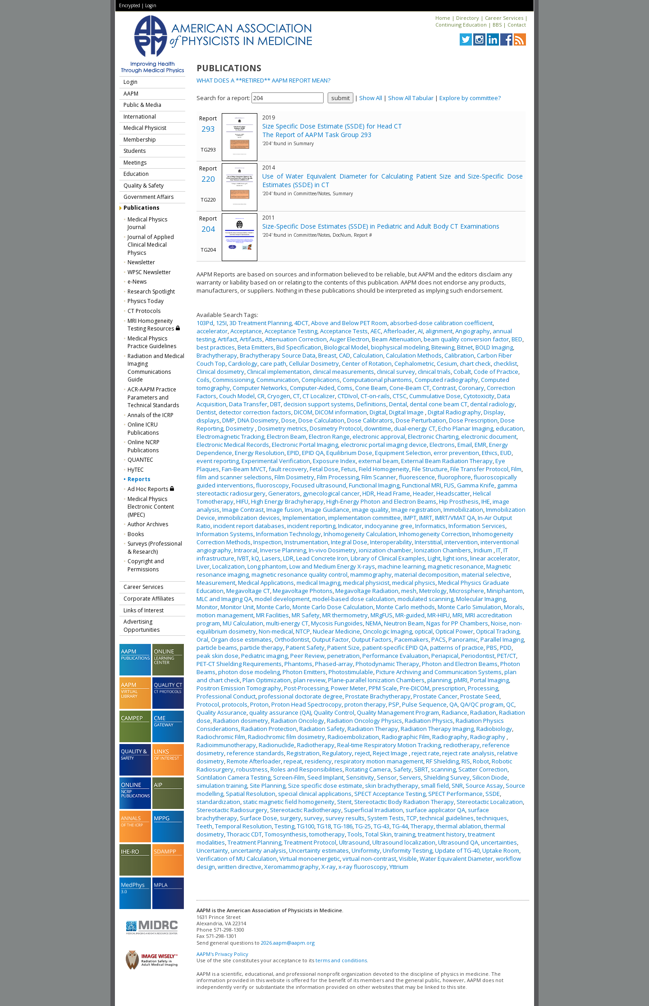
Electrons (442, 445)
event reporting (218, 461)
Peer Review (307, 656)
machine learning (401, 566)
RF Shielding (442, 761)
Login (150, 5)
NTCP (303, 631)
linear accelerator (494, 558)
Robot (481, 761)
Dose (288, 420)
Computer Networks (260, 388)
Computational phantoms (377, 380)
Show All (370, 98)
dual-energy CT (414, 428)
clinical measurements (343, 371)
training (404, 834)
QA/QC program (481, 704)
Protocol (208, 704)
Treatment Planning (254, 842)
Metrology (433, 591)
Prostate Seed (479, 696)
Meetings (134, 162)
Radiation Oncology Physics (364, 721)
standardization (218, 802)
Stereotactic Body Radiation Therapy (404, 802)
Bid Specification (298, 347)
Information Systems (225, 534)
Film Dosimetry (294, 477)
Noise (499, 623)
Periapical (444, 656)
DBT (275, 404)
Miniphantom (505, 591)
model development (282, 599)
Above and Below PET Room (349, 323)
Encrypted (129, 5)
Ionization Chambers (442, 550)
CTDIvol (348, 396)
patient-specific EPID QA (394, 647)
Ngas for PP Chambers (457, 623)
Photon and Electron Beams (460, 664)
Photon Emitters (304, 672)
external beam (378, 461)
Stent (344, 802)
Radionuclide (276, 745)
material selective (486, 574)
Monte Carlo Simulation (469, 607)
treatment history (441, 834)
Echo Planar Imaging (465, 428)
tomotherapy (327, 834)
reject (362, 753)
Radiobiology (494, 729)
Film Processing (338, 477)
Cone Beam (371, 388)
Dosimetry (240, 428)
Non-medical (276, 631)
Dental (398, 404)
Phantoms (298, 664)
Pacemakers (411, 639)
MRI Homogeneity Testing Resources (154, 325)
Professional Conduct (226, 696)
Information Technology (288, 534)
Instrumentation (306, 542)
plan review (309, 680)
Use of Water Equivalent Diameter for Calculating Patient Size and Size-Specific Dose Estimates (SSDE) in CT (392, 180)
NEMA (373, 623)
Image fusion (284, 509)
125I (221, 323)
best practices (216, 347)
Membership (139, 139)
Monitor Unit (237, 607)
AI (420, 331)
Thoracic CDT (244, 834)
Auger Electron (349, 339)
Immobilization (463, 509)
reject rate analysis (468, 753)
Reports (139, 479)
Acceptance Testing (291, 331)
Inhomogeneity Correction (434, 534)
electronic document (488, 436)
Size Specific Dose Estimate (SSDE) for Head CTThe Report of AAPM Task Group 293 (332, 130)
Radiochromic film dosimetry (286, 737)
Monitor (207, 607)
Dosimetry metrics (282, 428)
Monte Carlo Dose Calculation (333, 607)
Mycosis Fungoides (337, 623)
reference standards (255, 753)
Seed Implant (325, 777)
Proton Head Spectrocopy (306, 704)
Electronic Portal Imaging (305, 445)
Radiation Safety (322, 729)
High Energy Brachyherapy (287, 501)
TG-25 (363, 826)
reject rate (425, 753)
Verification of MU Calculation (237, 858)
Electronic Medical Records (233, 445)
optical (424, 631)
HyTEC (136, 469)
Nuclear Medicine (336, 631)
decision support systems (318, 404)
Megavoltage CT (248, 591)
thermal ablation (458, 826)
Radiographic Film (406, 737)
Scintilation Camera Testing (233, 777)
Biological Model (346, 347)
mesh (408, 591)
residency (318, 761)
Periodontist (477, 656)
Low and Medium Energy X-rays (332, 566)
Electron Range (329, 436)
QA (453, 704)
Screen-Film (289, 777)
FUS (449, 485)
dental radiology (492, 404)
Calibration (459, 355)
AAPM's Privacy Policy (222, 954)
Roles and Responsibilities (306, 769)
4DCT (301, 323)
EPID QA (313, 453)
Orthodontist (291, 639)
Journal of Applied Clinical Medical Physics (151, 245)
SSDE (492, 794)
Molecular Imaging (481, 599)
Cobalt (462, 371)
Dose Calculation (321, 420)
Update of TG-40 (457, 850)
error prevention (456, 453)
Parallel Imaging (502, 639)
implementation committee (364, 518)
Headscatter (453, 493)
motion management (225, 615)
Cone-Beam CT (409, 388)
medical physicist (366, 583)
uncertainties (499, 842)
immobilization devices (249, 518)
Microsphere (466, 591)
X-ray (328, 867)
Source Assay (484, 785)
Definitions (371, 404)
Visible (408, 858)
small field (435, 785)
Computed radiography (446, 380)
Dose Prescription (473, 420)
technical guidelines (447, 818)
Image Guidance (327, 509)
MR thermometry (345, 615)
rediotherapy (461, 745)
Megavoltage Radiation (366, 591)
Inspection (267, 542)
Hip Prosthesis (459, 501)
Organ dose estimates (241, 639)
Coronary (471, 388)
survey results (345, 818)
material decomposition (426, 574)
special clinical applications (315, 794)
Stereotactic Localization (490, 802)
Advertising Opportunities (141, 626)
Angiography (472, 331)
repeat (292, 761)
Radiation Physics (429, 721)
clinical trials (434, 371)
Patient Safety (305, 647)
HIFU (242, 501)
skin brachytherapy (391, 785)
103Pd (205, 323)
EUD (506, 453)
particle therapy (261, 647)
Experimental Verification (276, 461)
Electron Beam (286, 436)
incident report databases (248, 526)
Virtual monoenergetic (309, 858)
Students (134, 151)
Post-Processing (306, 688)
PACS (438, 639)
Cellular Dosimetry (314, 363)
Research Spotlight (151, 291)
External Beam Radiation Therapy (447, 461)
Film (516, 469)
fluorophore (454, 477)
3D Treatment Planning (260, 323)
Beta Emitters (256, 347)
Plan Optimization (266, 680)
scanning (443, 769)
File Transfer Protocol (479, 469)
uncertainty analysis (258, 850)
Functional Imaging (374, 485)
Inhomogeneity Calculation (360, 534)
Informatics (430, 526)
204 (208, 229)
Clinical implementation (278, 371)
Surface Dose (258, 818)
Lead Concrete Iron (322, 558)
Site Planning (267, 785)
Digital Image (407, 412)
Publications (141, 207)
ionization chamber (385, 550)
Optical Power (454, 631)
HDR (368, 493)
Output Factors (372, 639)
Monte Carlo (273, 607)
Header (423, 493)
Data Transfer (248, 404)
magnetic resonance (456, 566)
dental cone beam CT (438, 404)
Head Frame (393, 493)
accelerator (212, 331)
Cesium (447, 363)
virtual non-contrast (369, 858)
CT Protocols (144, 311)
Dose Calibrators (370, 420)
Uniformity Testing (407, 850)
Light (434, 558)
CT (296, 396)
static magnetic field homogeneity (288, 802)
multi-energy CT (287, 623)
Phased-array (334, 664)
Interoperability (391, 542)
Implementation (304, 518)
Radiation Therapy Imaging (437, 729)
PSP (393, 704)
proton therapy (365, 704)
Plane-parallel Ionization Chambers (376, 680)
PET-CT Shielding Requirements (239, 664)
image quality (370, 509)
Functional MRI (421, 485)
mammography (371, 574)
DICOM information (341, 412)
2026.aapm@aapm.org (288, 942)
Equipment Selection (403, 453)
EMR (480, 445)
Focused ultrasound (319, 485)
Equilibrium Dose (349, 453)
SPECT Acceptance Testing (389, 794)
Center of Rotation (367, 363)
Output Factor (330, 639)
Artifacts (251, 339)
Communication (277, 380)
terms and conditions (341, 960)
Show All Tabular (411, 98)
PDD (506, 647)
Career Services (504, 17)
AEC (375, 331)
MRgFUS (381, 615)
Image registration (416, 509)
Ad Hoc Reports (151, 489)
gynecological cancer (331, 493)
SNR (457, 785)
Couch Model (237, 396)
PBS (491, 647)
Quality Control (334, 712)
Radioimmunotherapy (226, 745)
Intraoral (245, 550)
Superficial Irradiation (373, 810)
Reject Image (391, 753)
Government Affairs (148, 197)
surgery (290, 818)
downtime (377, 428)
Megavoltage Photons (303, 591)
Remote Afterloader (254, 761)
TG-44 (400, 826)
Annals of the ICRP (151, 415)
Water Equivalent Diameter (456, 858)
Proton (259, 704)
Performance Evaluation (395, 656)
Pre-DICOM (415, 688)
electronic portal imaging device (384, 445)
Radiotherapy (315, 745)
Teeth (204, 826)
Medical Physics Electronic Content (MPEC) (151, 507)
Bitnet (465, 347)
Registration (303, 753)
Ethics (490, 453)
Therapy (422, 826)
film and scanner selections (234, 477)
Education (136, 174)
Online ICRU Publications (143, 428)
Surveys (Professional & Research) (155, 548)
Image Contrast (243, 509)
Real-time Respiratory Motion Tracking (389, 745)
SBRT (421, 769)
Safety (402, 769)
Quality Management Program (398, 712)
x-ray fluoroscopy (362, 867)
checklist (505, 363)
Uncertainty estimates (319, 850)
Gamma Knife (475, 485)
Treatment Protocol (310, 842)
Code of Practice (496, 371)
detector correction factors (255, 412)
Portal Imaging (489, 680)
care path (273, 363)
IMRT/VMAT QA (455, 518)
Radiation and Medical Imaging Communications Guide (156, 368)
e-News (137, 281)
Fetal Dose (324, 469)
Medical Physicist (144, 128)
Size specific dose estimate (325, 785)
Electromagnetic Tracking (230, 436)
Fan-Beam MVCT (244, 469)
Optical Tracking (497, 631)
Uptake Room (500, 850)
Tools (354, 834)
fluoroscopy (272, 485)
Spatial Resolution (250, 794)
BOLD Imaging (494, 347)
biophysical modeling (400, 347)
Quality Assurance (222, 712)
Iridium (484, 550)
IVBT (243, 558)
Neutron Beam (404, 623)
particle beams (217, 647)
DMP (228, 420)
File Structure (430, 469)
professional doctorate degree (300, 696)
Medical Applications (266, 583)
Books (136, 534)
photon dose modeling (249, 672)
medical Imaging (318, 583)
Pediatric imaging (264, 656)
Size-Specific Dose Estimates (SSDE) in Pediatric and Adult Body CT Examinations (380, 226)
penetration (343, 656)
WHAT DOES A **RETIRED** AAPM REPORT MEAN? (263, 80)
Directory (467, 17)
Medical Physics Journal (147, 223)
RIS (466, 761)
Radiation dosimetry (240, 721)
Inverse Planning (283, 550)
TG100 (305, 826)
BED (517, 339)
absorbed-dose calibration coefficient (441, 323)
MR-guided (410, 615)
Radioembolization (353, 737)
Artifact (227, 339)
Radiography (449, 737)
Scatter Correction (482, 769)
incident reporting (311, 526)
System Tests (385, 818)
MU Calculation (243, 623)
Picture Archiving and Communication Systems (439, 672)
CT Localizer (318, 396)
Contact (516, 24)
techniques (491, 818)
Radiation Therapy (372, 729)
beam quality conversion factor (466, 339)
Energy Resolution (259, 453)
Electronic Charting (433, 436)
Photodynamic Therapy (387, 664)
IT (498, 550)
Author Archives (148, 524)
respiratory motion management (378, 761)
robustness (252, 769)
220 (208, 179)
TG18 (324, 826)
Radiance (454, 712)
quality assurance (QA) (280, 712)
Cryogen (278, 396)
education (509, 428)
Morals (513, 607)
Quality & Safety (143, 185)
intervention (461, 542)
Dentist (206, 412)
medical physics (413, 583)
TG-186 (343, 826)
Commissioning (233, 380)
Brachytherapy (217, 355)
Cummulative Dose (435, 396)
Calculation (368, 355)
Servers (410, 777)
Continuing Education (461, 24)
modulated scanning (425, 599)
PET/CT (506, 656)
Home (442, 17)
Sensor (387, 777)
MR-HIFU (438, 615)
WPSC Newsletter (149, 272)
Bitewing (442, 347)
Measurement (216, 583)
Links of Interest (143, 610)
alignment (438, 331)
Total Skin (378, 834)
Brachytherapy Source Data (277, 355)
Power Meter (348, 688)
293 (208, 129)
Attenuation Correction (296, 339)
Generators (284, 493)
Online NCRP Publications (144, 446)
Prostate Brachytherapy (378, 696)
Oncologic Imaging (387, 631)
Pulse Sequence (424, 704)
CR (261, 396)
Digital (378, 412)
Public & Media (142, 105)
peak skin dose (217, 656)
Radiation (483, 712)
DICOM (303, 412)
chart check (475, 363)
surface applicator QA (435, 810)
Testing (284, 826)
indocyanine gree (388, 526)
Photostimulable (351, 672)
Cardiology (242, 363)
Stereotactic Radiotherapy (305, 810)
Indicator (350, 526)
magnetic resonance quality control (299, 574)
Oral (202, 639)
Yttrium (398, 867)
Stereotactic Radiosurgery (232, 810)
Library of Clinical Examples (388, 558)
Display (494, 412)
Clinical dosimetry (220, 371)
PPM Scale (383, 688)
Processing (483, 688)
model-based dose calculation (353, 599)
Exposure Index (334, 461)
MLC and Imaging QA (224, 599)
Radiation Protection (269, 729)
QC (510, 704)
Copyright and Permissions (146, 565)
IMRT (425, 518)
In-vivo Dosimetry (332, 550)
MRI (457, 615)
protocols (234, 704)
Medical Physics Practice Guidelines (152, 342)
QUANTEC (140, 460)
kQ (255, 558)
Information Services (476, 526)
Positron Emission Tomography (239, 688)
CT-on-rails (375, 396)
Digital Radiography (454, 412)
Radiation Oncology (297, 721)
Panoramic (463, 639)
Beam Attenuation (396, 339)
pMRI (460, 680)
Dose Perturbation (421, 420)
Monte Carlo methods (405, 607)
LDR (288, 558)
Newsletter (141, 262)
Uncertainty (212, 850)
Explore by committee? (470, 98)
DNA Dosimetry (258, 420)
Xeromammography (291, 867)
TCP (412, 818)
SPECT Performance (455, 794)
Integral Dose (349, 542)
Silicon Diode (489, 777)
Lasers (271, 558)
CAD (344, 355)
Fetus (348, 469)
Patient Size (343, 647)
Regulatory (337, 753)
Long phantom (267, 566)
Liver (203, 566)
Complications (321, 380)
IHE (485, 501)
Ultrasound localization (403, 842)
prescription (448, 688)
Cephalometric (414, 363)
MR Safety (306, 615)
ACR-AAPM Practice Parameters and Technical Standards (153, 397)
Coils (203, 380)
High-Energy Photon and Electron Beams (381, 501)
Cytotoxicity (478, 396)
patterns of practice (457, 647)
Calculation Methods (414, 355)
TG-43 (381, 826)
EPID (293, 453)
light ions (455, 558)
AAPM (130, 93)
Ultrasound (354, 842)
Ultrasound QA (458, 842)
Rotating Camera (368, 769)
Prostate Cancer (435, 696)
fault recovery (288, 469)
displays (208, 420)
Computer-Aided (312, 388)
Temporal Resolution (243, 826)
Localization (228, 566)
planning (439, 680)
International (139, 116)
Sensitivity (360, 777)
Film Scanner (378, 477)
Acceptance (246, 331)
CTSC (400, 396)
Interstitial (428, 542)
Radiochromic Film (221, 737)
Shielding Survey (447, 777)
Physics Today (146, 301)
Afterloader (399, 331)
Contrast (444, 388)
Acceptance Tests (344, 331)
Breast (327, 355)
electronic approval (378, 436)
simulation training (222, 785)
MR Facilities (272, 615)
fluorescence (417, 477)
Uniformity (366, 850)
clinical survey (396, 371)
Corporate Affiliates (148, 598)
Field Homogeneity (384, 469)
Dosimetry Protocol (335, 428)
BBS (497, 24)
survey (313, 818)
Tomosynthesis (285, 834)
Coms (344, 388)
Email (464, 445)
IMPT (409, 518)
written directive (239, 867)
